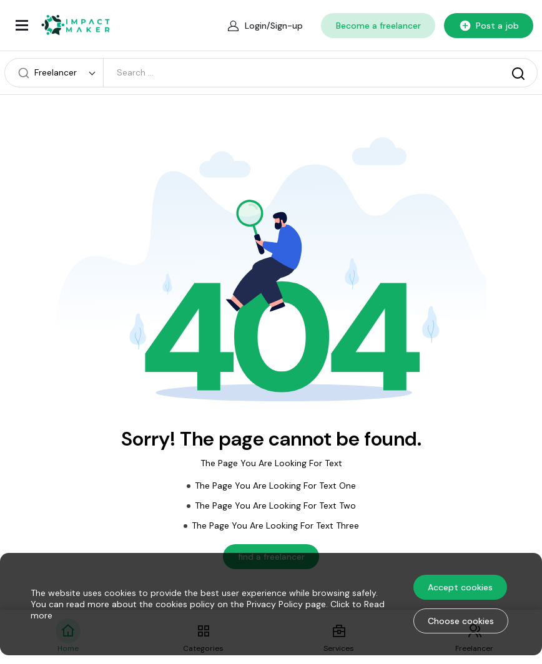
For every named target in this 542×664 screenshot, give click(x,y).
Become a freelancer (378, 25)
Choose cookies (461, 621)
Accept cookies (460, 587)
